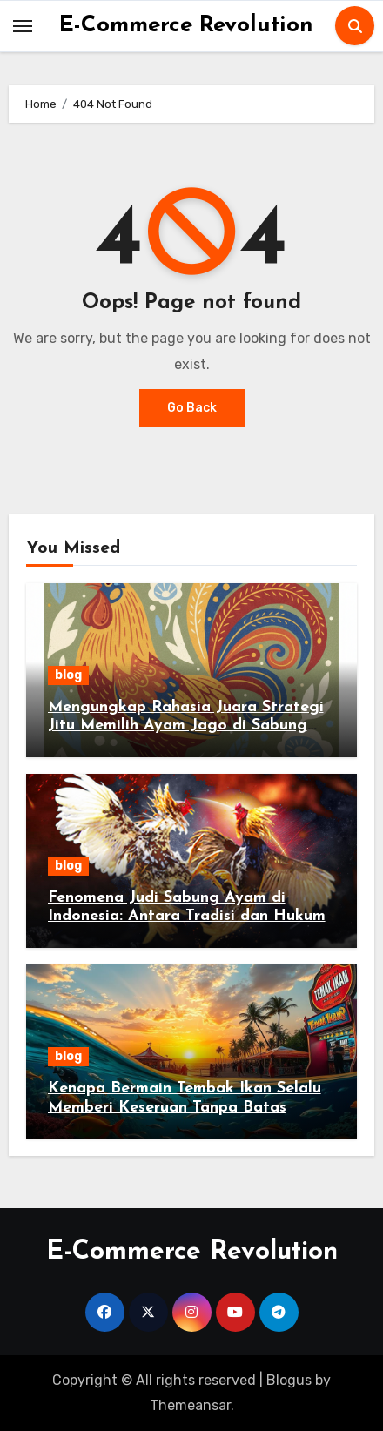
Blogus (289, 1380)
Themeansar (190, 1405)
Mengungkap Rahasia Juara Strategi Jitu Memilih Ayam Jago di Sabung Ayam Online (186, 726)
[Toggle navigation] (23, 26)
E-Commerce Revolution (186, 25)
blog (68, 675)
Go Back (192, 407)
